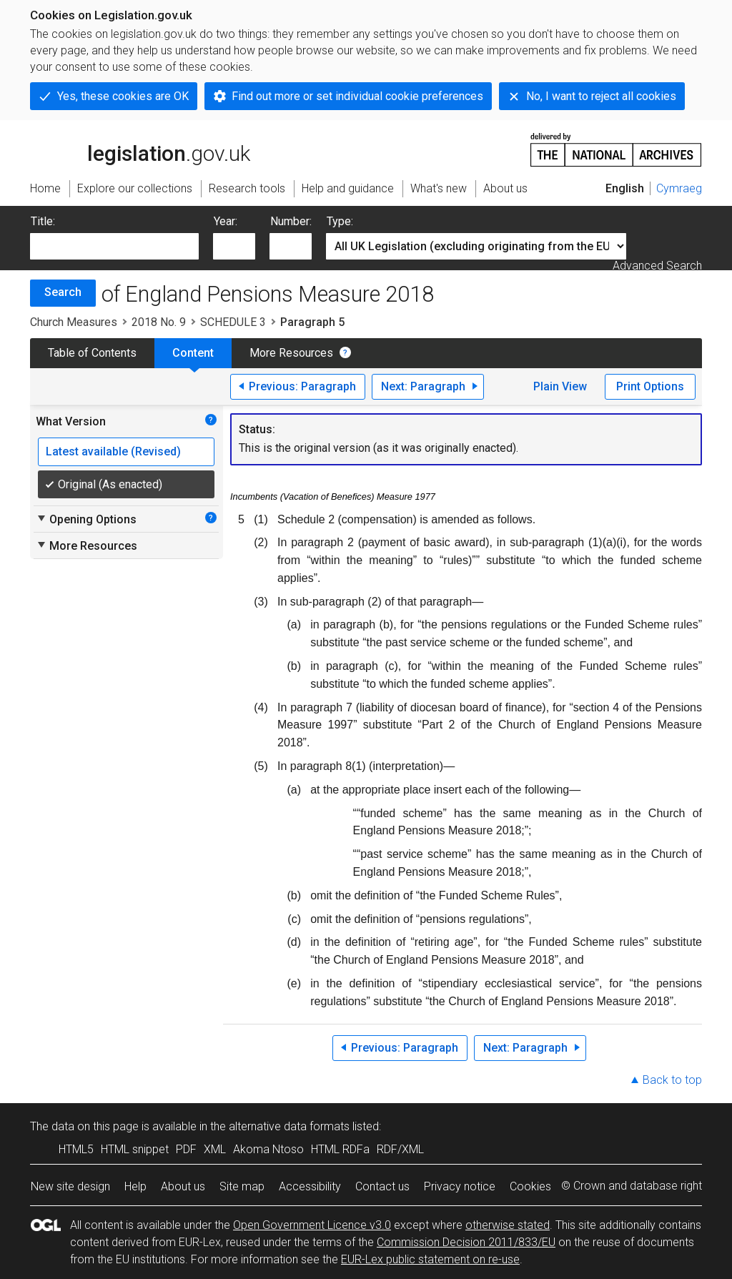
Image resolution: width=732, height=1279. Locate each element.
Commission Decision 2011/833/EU (466, 1242)
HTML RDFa (340, 1149)
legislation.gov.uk (140, 149)
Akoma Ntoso (268, 1149)
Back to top (672, 1080)
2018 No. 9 (159, 322)
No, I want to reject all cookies (601, 96)
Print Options (650, 386)
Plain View (560, 386)
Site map (241, 1186)
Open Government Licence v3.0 (312, 1225)
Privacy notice (459, 1186)
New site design (70, 1186)
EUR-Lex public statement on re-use (430, 1259)
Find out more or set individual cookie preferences (357, 96)
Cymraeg (679, 188)
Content (193, 353)
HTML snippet (135, 1149)
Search (62, 292)
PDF (186, 1149)
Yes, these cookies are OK (123, 96)
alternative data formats (289, 1126)
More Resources (291, 353)
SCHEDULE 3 (233, 322)
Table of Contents (92, 353)
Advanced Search (657, 265)
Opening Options (86, 519)
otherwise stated (507, 1225)
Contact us (382, 1186)
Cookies (530, 1186)
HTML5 (76, 1149)
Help (135, 1186)
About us (183, 1186)
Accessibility (310, 1186)
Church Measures (73, 322)
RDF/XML (400, 1149)
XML (215, 1149)
